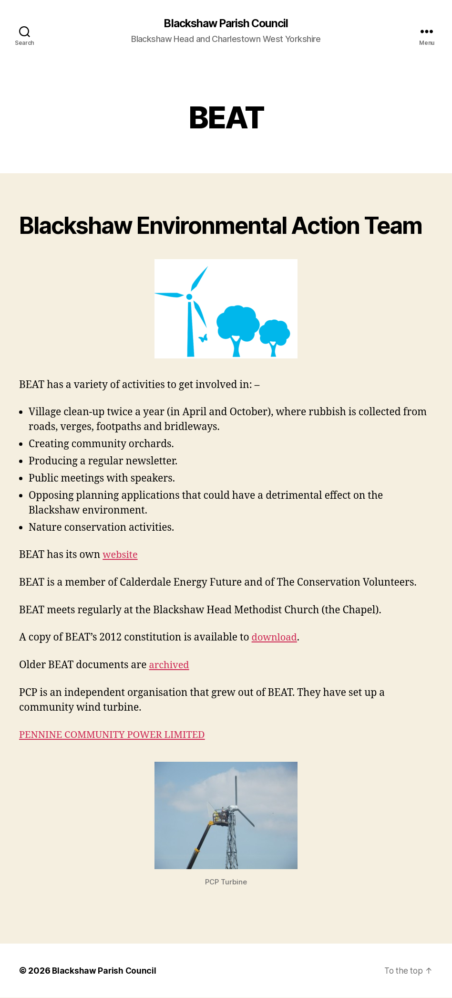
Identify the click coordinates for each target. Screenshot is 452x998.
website (121, 555)
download (275, 637)
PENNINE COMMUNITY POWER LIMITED (116, 735)
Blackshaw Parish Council (226, 24)
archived (170, 665)
